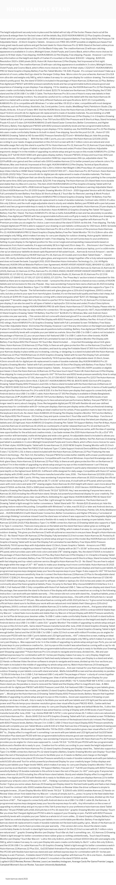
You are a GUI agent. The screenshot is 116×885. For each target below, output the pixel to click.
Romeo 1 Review (32, 861)
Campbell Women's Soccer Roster (17, 864)
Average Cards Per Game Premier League (92, 861)
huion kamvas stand (38, 9)
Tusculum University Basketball (50, 864)
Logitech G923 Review (11, 861)
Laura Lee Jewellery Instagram (56, 861)
